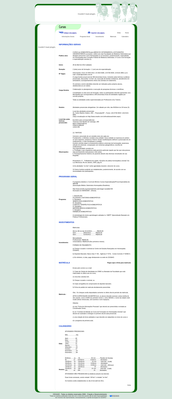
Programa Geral (85, 36)
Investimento (100, 36)
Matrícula (113, 36)
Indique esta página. (70, 33)
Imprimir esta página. (98, 33)
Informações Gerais (68, 36)
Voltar (119, 33)
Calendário (125, 36)
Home (127, 33)
